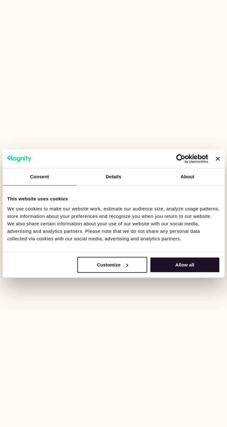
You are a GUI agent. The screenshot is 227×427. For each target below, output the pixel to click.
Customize (112, 264)
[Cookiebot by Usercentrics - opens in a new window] (181, 158)
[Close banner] (217, 158)
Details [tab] (113, 176)
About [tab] (188, 176)
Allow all (184, 264)
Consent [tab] (39, 176)
